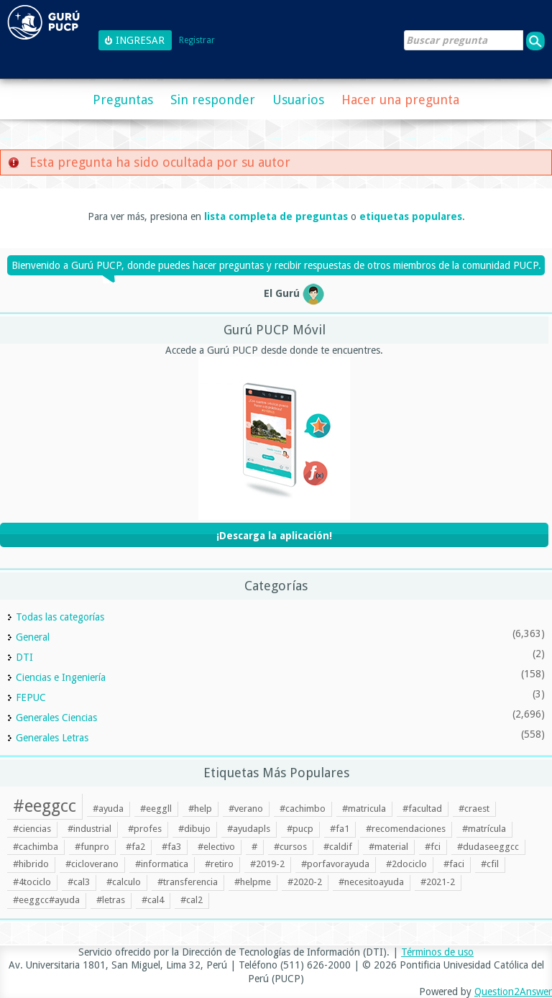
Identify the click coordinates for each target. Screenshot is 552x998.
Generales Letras (52, 737)
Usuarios (298, 99)
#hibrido (31, 864)
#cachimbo (303, 808)
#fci (433, 846)
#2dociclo (406, 864)
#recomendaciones (406, 828)
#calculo (123, 881)
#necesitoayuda (371, 881)
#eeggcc (44, 806)
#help (200, 808)
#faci (453, 864)
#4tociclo (32, 881)
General (33, 637)
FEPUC (31, 697)
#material (388, 846)
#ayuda (108, 808)
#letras (110, 899)
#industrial (89, 828)
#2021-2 (437, 881)
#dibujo (194, 828)
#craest (474, 808)
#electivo (216, 846)
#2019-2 (267, 864)
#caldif (337, 846)
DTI (24, 657)
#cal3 (79, 881)
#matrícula (484, 828)
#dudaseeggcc (488, 846)
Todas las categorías (60, 617)
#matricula (364, 808)
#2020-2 (305, 881)
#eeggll (156, 808)
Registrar (197, 40)
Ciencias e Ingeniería (61, 677)
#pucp (300, 828)
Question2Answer (513, 991)
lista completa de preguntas (276, 216)
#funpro (92, 846)
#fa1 (339, 828)
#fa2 (135, 846)
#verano (246, 808)
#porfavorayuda (335, 864)
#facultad (422, 808)
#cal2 (191, 899)
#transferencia (187, 881)
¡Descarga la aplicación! (274, 535)
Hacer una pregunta (400, 99)
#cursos (290, 846)
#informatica (161, 864)
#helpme (252, 881)
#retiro (219, 864)
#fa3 (171, 846)
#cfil (490, 864)
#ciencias (32, 828)
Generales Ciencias (56, 717)
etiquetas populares (410, 216)
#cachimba (35, 846)
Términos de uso (437, 952)
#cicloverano (92, 864)
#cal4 (153, 899)
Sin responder (212, 99)
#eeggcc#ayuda (46, 899)
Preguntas (123, 99)
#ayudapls (248, 828)
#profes (145, 828)
